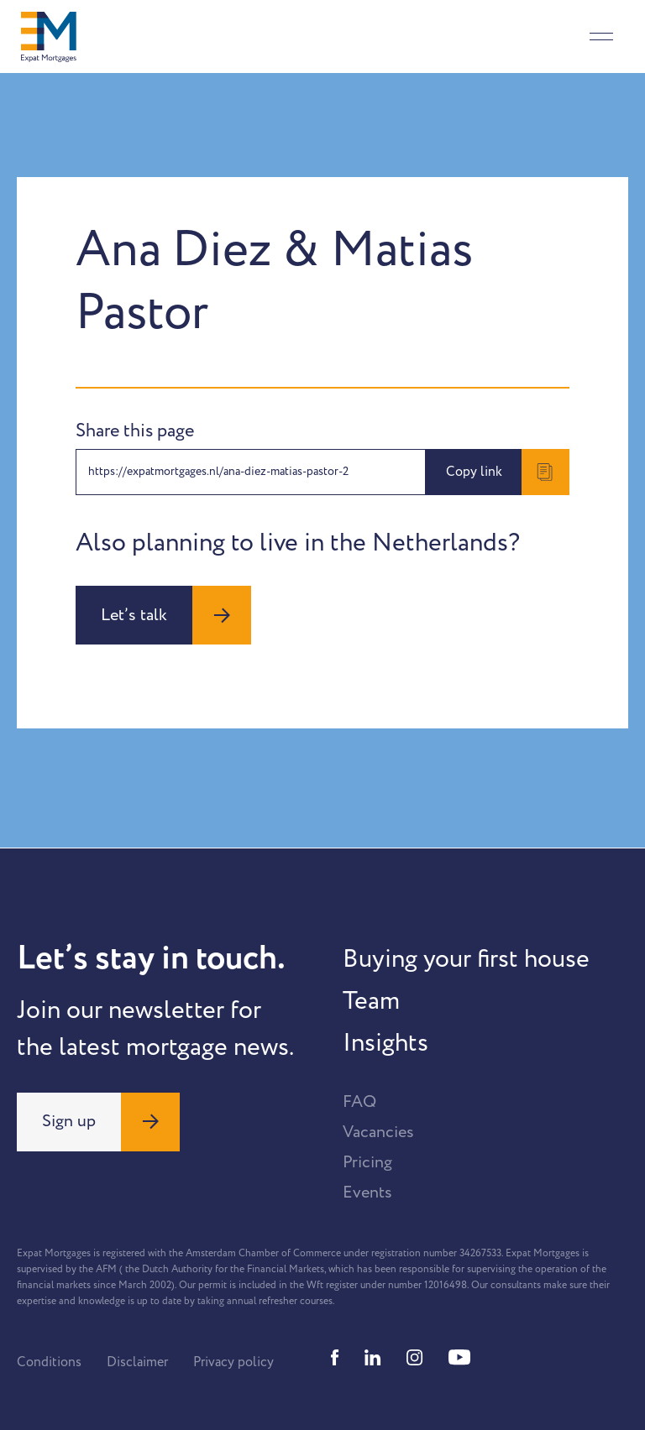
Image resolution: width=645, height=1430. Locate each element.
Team (371, 1001)
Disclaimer (137, 1362)
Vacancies (378, 1132)
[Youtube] (459, 1357)
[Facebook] (335, 1357)
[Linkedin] (372, 1357)
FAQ (359, 1102)
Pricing (367, 1162)
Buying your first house (466, 959)
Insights (385, 1043)
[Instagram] (414, 1357)
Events (367, 1192)
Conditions (49, 1362)
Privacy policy (233, 1362)
